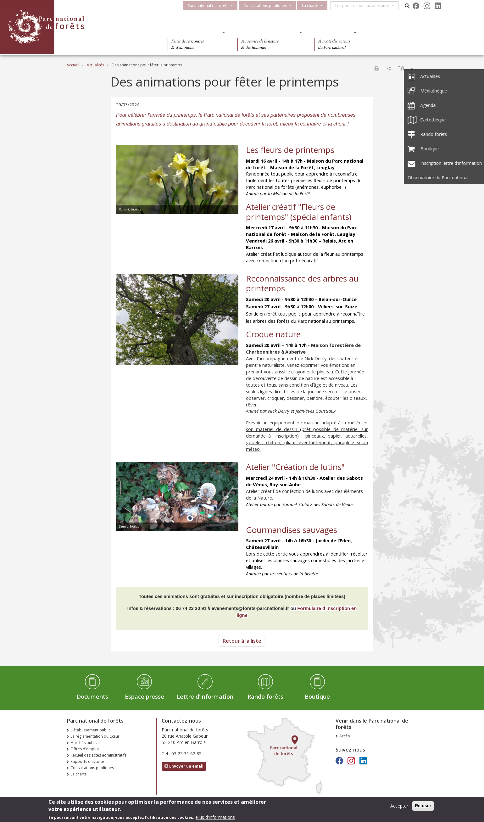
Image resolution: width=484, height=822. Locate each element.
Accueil (73, 65)
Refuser (423, 805)
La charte (313, 5)
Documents (92, 696)
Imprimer (377, 68)
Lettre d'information (205, 696)
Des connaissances (267, 32)
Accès (344, 736)
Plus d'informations (215, 817)
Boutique (317, 696)
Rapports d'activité (87, 761)
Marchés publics (84, 742)
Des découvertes (194, 32)
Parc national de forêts (211, 5)
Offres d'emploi (84, 749)
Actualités (95, 65)
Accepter (399, 806)
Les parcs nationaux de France (365, 5)
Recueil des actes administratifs (98, 755)
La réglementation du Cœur (95, 736)
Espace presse (144, 696)
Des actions (333, 32)
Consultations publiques (268, 5)
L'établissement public (90, 730)
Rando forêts (265, 696)
